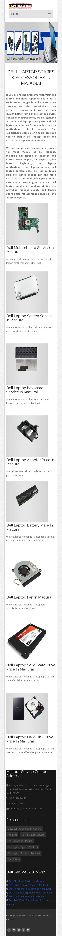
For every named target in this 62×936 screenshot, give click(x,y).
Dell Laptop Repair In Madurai (24, 853)
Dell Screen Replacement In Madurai (28, 885)
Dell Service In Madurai (20, 840)
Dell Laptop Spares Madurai (23, 847)
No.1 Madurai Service (32, 834)
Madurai (12, 834)
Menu (31, 14)
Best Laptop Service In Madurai (24, 828)
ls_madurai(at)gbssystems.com (24, 808)
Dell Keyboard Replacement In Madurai (30, 888)
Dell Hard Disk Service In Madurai (26, 896)
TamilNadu (14, 859)
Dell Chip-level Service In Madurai (26, 881)
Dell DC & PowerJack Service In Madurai (30, 892)
